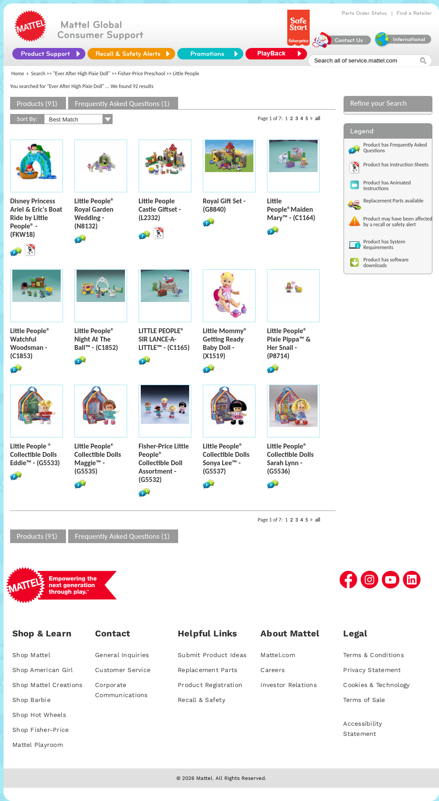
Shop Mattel (31, 654)
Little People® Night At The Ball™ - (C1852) (96, 339)
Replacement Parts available (393, 201)
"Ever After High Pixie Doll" (81, 73)
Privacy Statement (372, 669)
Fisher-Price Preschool (141, 73)
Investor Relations (288, 684)
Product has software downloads (386, 262)
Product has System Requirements (384, 244)
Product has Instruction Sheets (395, 165)
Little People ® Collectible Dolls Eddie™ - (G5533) (35, 454)
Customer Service (122, 669)
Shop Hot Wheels (39, 714)
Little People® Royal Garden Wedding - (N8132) (94, 213)
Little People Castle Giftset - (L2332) (160, 209)
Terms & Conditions (373, 654)
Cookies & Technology (376, 684)
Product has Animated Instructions (387, 185)
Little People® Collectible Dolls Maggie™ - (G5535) (97, 458)
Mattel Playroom (37, 744)
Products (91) (37, 103)
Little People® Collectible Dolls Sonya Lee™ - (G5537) (226, 458)
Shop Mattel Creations (47, 684)
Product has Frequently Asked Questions (395, 148)
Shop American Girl (42, 669)
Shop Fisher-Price (40, 729)
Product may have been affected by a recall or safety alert (397, 222)
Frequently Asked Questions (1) (122, 103)
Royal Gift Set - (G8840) (224, 205)
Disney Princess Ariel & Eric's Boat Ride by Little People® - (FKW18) (36, 218)
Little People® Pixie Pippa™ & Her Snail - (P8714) (289, 343)
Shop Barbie (31, 699)
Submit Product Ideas (212, 654)
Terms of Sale (364, 699)
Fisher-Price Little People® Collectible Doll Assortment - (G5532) (164, 463)
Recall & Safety (201, 699)
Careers (272, 669)
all (317, 118)
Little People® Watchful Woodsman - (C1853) (30, 343)
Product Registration (210, 684)
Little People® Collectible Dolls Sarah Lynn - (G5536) (290, 458)
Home (17, 73)
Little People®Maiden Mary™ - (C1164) (291, 209)
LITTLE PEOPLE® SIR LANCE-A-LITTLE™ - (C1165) (164, 339)
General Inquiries (122, 654)
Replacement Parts (207, 669)
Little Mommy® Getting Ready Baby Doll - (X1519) (225, 343)
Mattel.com (277, 654)
